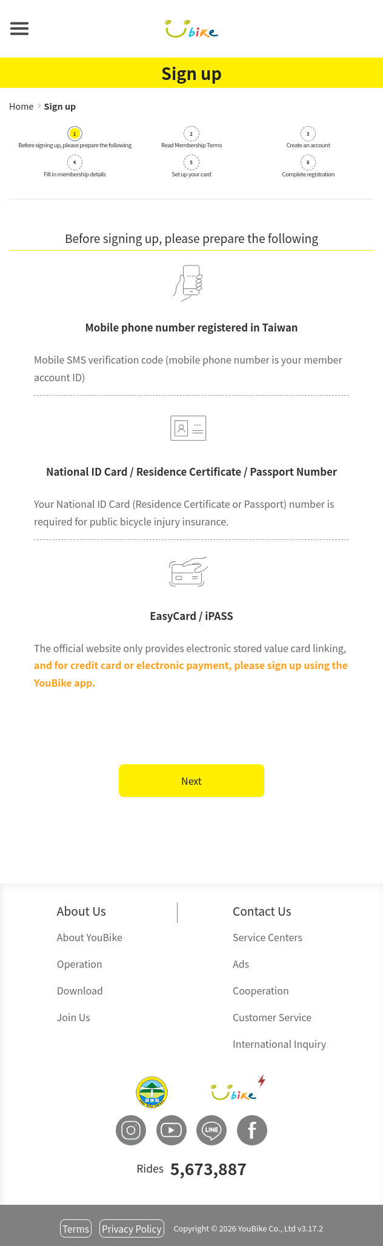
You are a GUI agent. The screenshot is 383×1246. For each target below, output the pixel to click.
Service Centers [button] (267, 937)
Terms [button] (75, 1228)
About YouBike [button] (89, 937)
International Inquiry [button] (279, 1043)
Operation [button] (79, 963)
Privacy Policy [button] (132, 1228)
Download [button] (80, 990)
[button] (19, 28)
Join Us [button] (73, 1017)
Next (191, 780)
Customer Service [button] (272, 1017)
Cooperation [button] (261, 990)
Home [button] (21, 105)
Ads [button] (241, 963)
